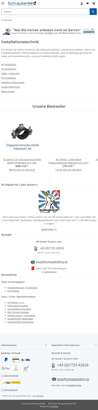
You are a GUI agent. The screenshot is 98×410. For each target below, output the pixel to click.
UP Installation (8, 68)
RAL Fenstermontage (18, 312)
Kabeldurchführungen (12, 82)
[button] (82, 3)
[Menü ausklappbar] (2, 2)
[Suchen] (93, 11)
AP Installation (8, 64)
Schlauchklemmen (10, 86)
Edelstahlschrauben (17, 305)
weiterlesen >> (49, 229)
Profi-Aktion (13, 290)
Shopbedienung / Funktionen (22, 287)
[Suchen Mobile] (45, 11)
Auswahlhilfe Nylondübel (20, 322)
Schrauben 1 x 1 (15, 302)
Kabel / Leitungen (10, 73)
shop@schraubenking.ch (52, 261)
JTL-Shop (54, 406)
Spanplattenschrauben (19, 308)
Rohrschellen (8, 91)
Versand (39, 395)
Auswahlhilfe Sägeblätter (20, 318)
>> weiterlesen (49, 271)
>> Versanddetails (9, 389)
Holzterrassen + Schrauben (21, 315)
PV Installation (8, 77)
